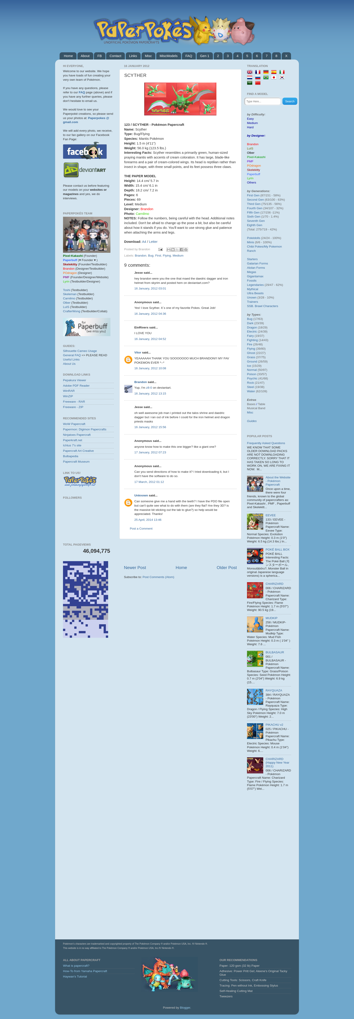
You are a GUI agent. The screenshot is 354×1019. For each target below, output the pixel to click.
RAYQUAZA (274, 690)
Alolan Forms (256, 267)
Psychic (252, 378)
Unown (251, 297)
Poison (251, 374)
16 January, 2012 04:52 (150, 339)
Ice (249, 365)
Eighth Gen (254, 225)
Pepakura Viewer (74, 380)
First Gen (253, 195)
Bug (151, 255)
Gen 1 (204, 56)
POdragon (254, 165)
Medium (178, 255)
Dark (250, 323)
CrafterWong (71, 311)
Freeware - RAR (74, 401)
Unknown (141, 495)
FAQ (188, 56)
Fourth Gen (254, 208)
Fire (249, 344)
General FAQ (72, 355)
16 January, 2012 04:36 (150, 313)
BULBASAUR (275, 652)
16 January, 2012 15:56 (150, 427)
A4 (144, 241)
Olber (66, 302)
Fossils (251, 280)
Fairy (250, 335)
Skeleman (70, 294)
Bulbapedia (70, 456)
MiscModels (168, 56)
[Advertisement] (180, 552)
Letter (153, 241)
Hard (250, 127)
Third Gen (254, 204)
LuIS (66, 307)
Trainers (252, 301)
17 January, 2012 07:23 (150, 452)
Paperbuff (253, 174)
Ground (252, 361)
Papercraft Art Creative (78, 450)
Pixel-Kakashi (256, 157)
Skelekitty (253, 170)
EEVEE (271, 515)
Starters (252, 259)
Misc (148, 56)
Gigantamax (255, 276)
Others (251, 182)
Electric (252, 331)
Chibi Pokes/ (255, 246)
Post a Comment (141, 528)
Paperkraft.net (72, 440)
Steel (250, 387)
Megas (251, 272)
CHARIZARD (274, 583)
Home (68, 56)
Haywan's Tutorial (75, 976)
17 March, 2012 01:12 (149, 482)
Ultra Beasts (255, 293)
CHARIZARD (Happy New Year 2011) (277, 762)
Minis (250, 242)
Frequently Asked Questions (266, 443)
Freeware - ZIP (73, 407)
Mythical (252, 289)
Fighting (252, 340)
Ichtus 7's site (72, 445)
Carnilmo (69, 298)
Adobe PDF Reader (76, 385)
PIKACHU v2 (274, 724)
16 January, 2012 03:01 (150, 288)
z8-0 (149, 387)
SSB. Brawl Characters (262, 306)
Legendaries (255, 285)
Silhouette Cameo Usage (80, 351)
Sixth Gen (253, 216)
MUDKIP (271, 618)
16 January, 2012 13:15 (150, 393)
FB (99, 56)
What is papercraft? (76, 965)
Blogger (185, 1007)
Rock (250, 382)
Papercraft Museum (76, 461)
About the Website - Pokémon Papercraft (278, 481)
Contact (115, 56)
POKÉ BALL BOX (277, 549)
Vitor (137, 352)
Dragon (252, 327)
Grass (251, 357)
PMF (250, 161)
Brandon (140, 255)
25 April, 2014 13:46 (147, 519)
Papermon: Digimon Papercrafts (84, 429)
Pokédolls (253, 238)
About (85, 56)
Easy (250, 118)
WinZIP (68, 396)
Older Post (227, 567)
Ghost (251, 353)
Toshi (66, 290)
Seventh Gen (256, 221)
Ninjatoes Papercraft (77, 434)
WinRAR (69, 390)
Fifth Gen (253, 212)
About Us (69, 363)
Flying (167, 255)
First (158, 255)
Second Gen (255, 199)
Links (133, 56)
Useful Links (71, 359)
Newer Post (135, 567)
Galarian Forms (257, 263)
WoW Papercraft (74, 424)
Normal (252, 370)
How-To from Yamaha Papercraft (85, 971)
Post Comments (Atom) (158, 577)
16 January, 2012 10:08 (150, 368)
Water (251, 391)
